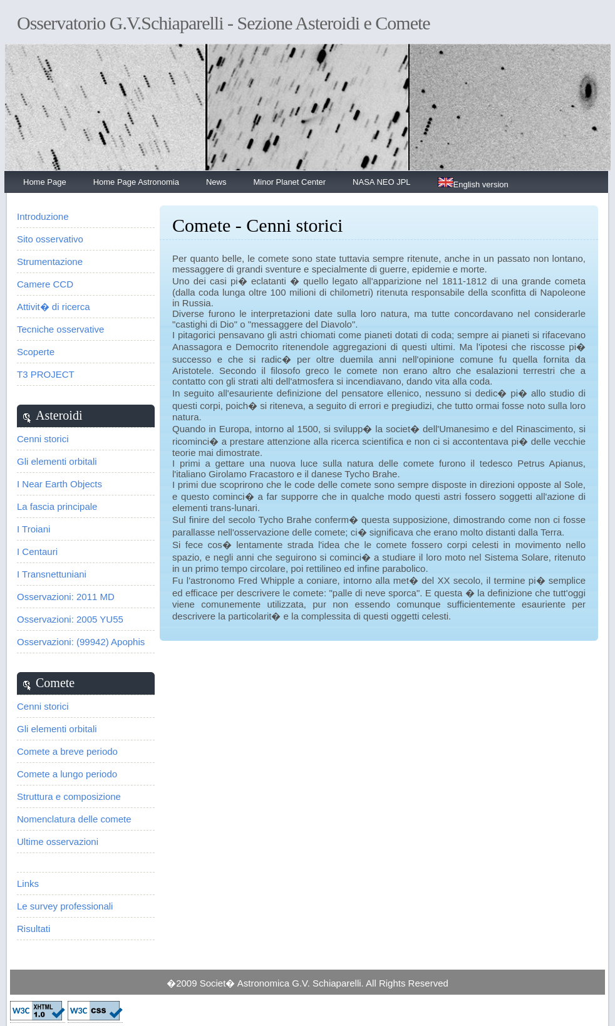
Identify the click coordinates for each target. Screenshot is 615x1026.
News (216, 182)
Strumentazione (50, 261)
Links (28, 883)
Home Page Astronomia (136, 182)
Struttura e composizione (69, 796)
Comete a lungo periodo (67, 774)
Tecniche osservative (60, 329)
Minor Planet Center (289, 182)
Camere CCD (45, 284)
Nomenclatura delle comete (74, 819)
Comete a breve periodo (67, 751)
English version (473, 183)
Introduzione (43, 216)
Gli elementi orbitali (57, 461)
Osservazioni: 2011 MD (66, 596)
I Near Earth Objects (59, 484)
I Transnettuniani (51, 574)
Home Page (44, 182)
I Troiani (33, 529)
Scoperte (35, 351)
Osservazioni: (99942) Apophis (81, 641)
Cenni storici (43, 438)
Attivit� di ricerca (53, 306)
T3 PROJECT (46, 374)
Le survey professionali (65, 906)
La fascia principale (57, 506)
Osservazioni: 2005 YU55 (70, 619)
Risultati (33, 928)
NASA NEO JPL (381, 182)
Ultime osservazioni (57, 841)
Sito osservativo (50, 239)
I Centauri (37, 551)
